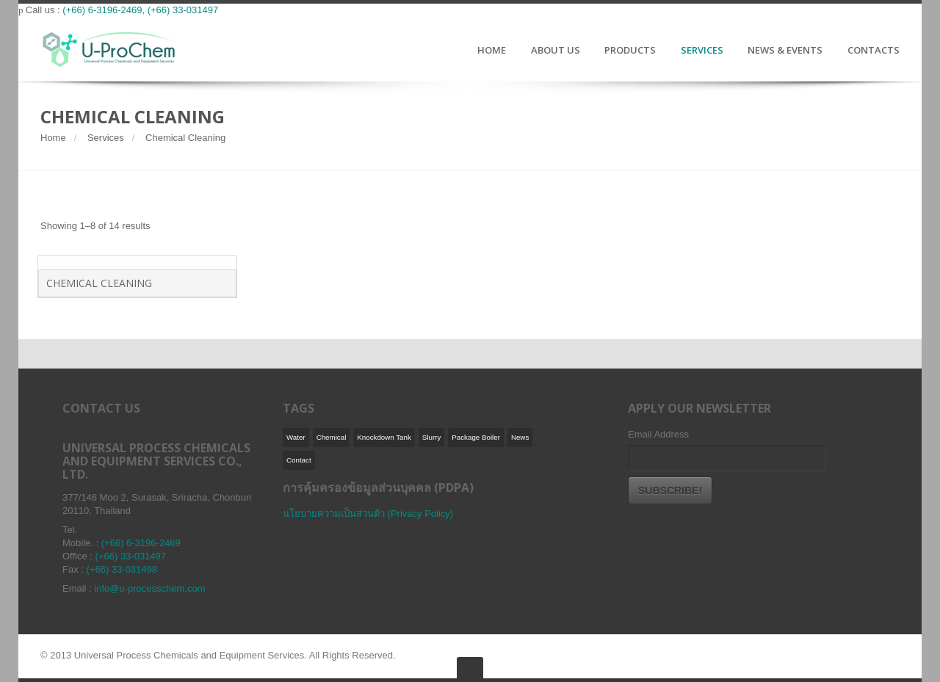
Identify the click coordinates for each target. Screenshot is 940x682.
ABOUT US (555, 51)
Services (105, 137)
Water (296, 437)
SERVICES (702, 51)
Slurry (431, 437)
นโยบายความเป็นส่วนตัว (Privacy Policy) (368, 513)
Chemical (332, 437)
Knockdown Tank (384, 437)
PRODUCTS (630, 51)
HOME (491, 51)
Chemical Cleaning (99, 283)
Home (53, 137)
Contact (298, 460)
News (520, 437)
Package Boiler (476, 437)
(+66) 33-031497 (183, 9)
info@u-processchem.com (149, 588)
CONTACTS (873, 51)
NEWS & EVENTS (785, 51)
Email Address (658, 434)
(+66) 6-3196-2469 (102, 9)
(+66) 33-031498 (122, 569)
